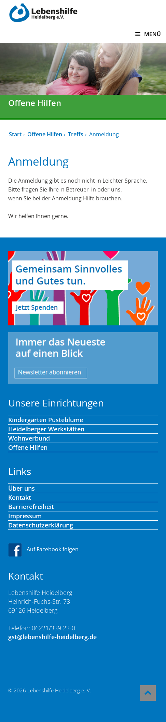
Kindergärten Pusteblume (45, 420)
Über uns (21, 488)
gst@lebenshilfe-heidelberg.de (52, 637)
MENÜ (148, 34)
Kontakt (19, 497)
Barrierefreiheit (31, 507)
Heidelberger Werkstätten (46, 429)
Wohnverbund (29, 438)
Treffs (75, 134)
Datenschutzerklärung (40, 525)
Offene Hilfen (44, 134)
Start (15, 134)
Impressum (25, 516)
